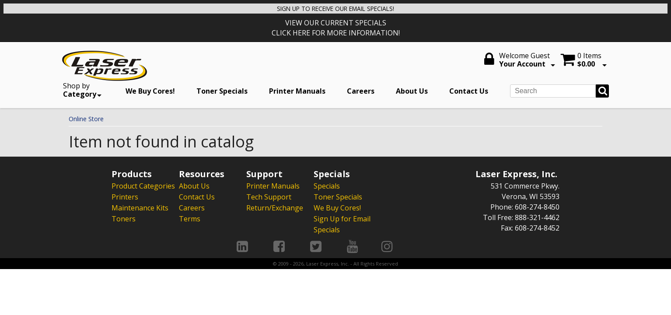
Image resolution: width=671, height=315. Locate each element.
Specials (327, 186)
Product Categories (143, 186)
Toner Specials (222, 91)
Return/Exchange (274, 207)
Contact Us (468, 91)
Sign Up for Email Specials (342, 223)
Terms (189, 217)
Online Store (86, 119)
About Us (412, 91)
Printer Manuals (297, 91)
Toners (124, 217)
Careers (360, 91)
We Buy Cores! (150, 91)
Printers (125, 196)
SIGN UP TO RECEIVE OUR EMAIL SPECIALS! (336, 8)
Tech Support (268, 196)
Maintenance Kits (140, 207)
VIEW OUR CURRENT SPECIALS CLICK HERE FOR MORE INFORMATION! (336, 28)
